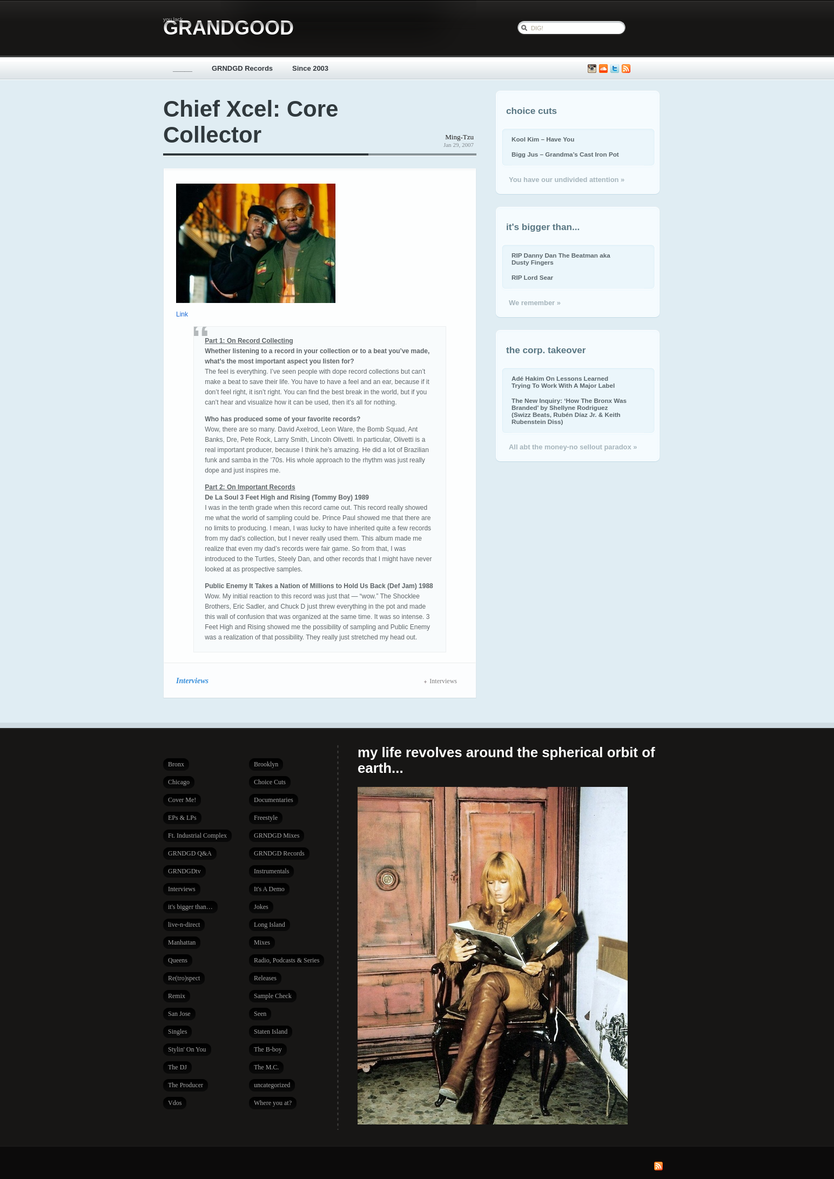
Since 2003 (310, 68)
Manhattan (182, 942)
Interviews (192, 680)
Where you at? (273, 1103)
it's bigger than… (190, 907)
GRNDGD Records (242, 68)
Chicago (179, 782)
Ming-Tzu (459, 137)
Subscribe (626, 68)
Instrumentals (271, 871)
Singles (177, 1031)
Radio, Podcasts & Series (286, 960)
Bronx (176, 764)
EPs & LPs (182, 817)
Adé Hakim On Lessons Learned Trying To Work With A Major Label (563, 382)
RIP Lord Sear (532, 277)
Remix (176, 996)
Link (182, 314)
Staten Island (270, 1031)
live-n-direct (184, 924)
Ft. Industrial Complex (197, 835)
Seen (260, 1014)
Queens (177, 960)
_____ (182, 68)
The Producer (185, 1085)
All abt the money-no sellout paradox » (573, 447)
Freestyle (266, 817)
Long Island (269, 924)
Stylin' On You (187, 1049)
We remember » (535, 303)
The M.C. (266, 1067)
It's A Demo (269, 889)
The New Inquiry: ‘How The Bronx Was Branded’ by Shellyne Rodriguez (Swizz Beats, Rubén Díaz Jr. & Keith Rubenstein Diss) (569, 411)
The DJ (177, 1067)
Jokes (261, 907)
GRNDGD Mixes (276, 835)
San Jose (179, 1014)
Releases (265, 978)
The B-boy (268, 1049)
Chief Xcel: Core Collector (250, 121)
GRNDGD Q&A (190, 853)
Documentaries (273, 800)
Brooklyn (266, 764)
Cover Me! (182, 800)
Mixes (262, 942)
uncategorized (272, 1085)
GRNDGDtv (184, 871)
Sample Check (273, 996)
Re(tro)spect (184, 978)
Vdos (174, 1103)
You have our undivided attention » (566, 180)
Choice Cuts (270, 782)
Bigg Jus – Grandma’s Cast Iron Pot (565, 154)
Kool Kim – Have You (543, 139)
